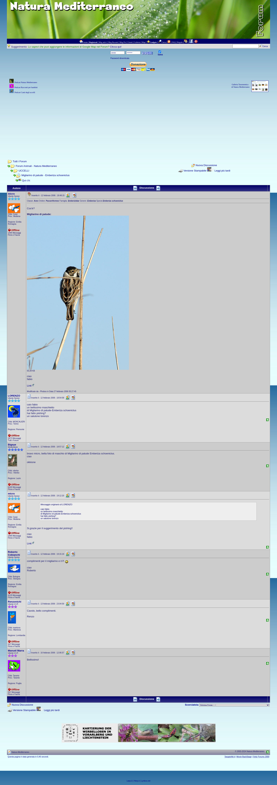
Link (31, 385)
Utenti (130, 42)
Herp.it (136, 781)
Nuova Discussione (206, 165)
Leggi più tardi (222, 170)
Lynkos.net (145, 781)
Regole (180, 42)
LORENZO (14, 395)
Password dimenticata (119, 58)
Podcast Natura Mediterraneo (25, 82)
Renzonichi (14, 601)
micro (11, 193)
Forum (85, 42)
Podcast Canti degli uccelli (24, 92)
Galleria (137, 42)
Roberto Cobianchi (14, 553)
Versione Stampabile (195, 170)
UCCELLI (24, 170)
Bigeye (12, 444)
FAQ (174, 42)
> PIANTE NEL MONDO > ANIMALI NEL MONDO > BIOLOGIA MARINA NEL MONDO (234, 705)
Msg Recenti (113, 42)
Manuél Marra (16, 650)
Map (143, 42)
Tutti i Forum (20, 161)
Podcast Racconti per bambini (26, 87)
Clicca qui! (116, 46)
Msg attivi (103, 42)
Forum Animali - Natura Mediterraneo (36, 166)
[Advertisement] (138, 121)
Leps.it (129, 781)
